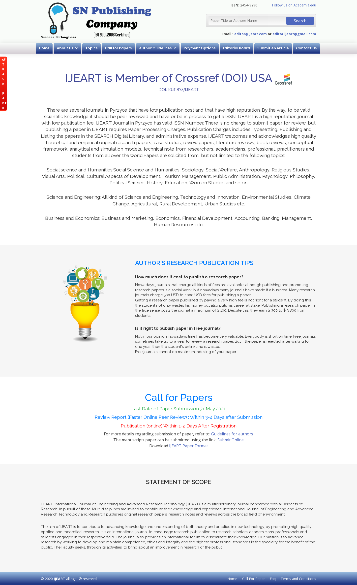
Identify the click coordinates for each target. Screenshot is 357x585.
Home (44, 48)
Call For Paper (253, 578)
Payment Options (200, 48)
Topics (91, 48)
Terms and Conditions (298, 578)
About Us (65, 48)
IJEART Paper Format (188, 446)
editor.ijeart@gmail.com (294, 34)
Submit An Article (273, 48)
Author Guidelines (155, 48)
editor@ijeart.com (250, 34)
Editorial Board (236, 48)
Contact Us (306, 48)
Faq (273, 578)
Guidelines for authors (232, 434)
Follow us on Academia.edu (294, 5)
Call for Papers (118, 48)
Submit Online (230, 440)
